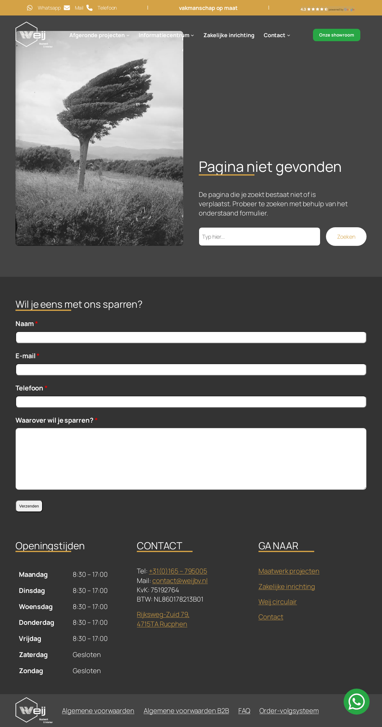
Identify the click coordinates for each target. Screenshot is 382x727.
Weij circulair (277, 601)
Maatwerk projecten (288, 570)
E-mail (27, 355)
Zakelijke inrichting (286, 586)
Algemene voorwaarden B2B (186, 710)
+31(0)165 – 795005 (178, 570)
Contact (270, 616)
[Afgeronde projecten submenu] (128, 35)
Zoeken (346, 236)
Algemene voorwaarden (98, 710)
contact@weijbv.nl (180, 580)
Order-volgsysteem (289, 710)
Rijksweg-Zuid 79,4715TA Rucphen (163, 619)
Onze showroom (336, 35)
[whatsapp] (357, 702)
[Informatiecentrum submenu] (192, 35)
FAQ (244, 710)
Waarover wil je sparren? (56, 420)
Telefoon (31, 387)
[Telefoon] (101, 7)
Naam (26, 323)
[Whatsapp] (43, 7)
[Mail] (74, 7)
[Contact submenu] (288, 35)
